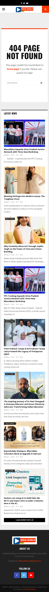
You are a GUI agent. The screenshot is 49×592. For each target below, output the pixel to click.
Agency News (10, 122)
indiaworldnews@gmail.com (29, 561)
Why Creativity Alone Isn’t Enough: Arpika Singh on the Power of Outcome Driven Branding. (23, 249)
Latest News (10, 113)
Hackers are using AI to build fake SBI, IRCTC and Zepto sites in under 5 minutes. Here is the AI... (24, 500)
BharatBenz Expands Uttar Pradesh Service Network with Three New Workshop (24, 151)
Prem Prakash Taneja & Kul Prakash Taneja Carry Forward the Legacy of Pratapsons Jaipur (24, 351)
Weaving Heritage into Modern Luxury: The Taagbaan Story (24, 198)
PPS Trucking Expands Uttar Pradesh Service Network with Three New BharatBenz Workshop (21, 298)
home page (13, 69)
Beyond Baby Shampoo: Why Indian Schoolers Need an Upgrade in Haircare (22, 452)
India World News (29, 589)
